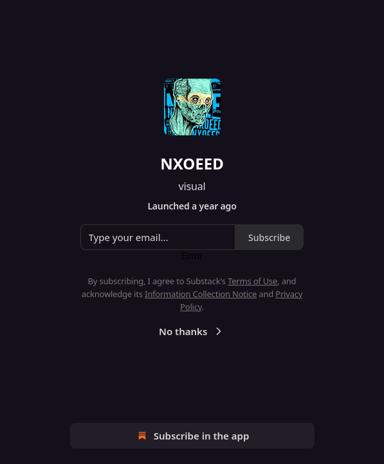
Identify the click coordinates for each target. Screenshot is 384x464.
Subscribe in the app (192, 435)
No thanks (192, 331)
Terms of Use (252, 281)
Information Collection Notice (201, 294)
